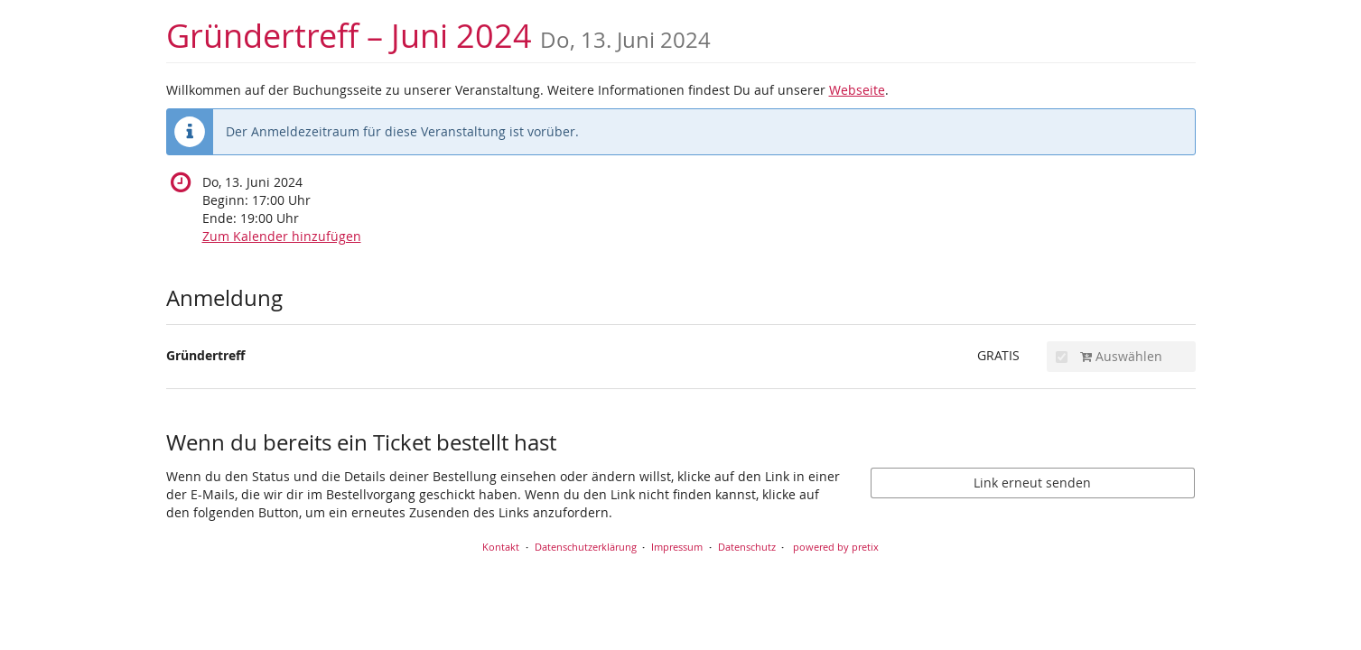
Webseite (857, 89)
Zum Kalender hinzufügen (281, 236)
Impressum (677, 546)
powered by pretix (836, 546)
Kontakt (500, 546)
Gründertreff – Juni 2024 (438, 36)
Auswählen (1109, 356)
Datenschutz (747, 546)
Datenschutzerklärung (586, 546)
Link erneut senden (1032, 482)
